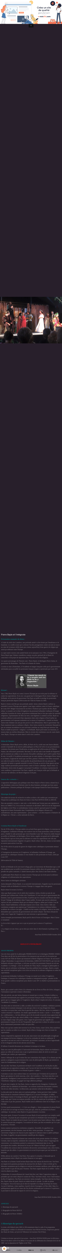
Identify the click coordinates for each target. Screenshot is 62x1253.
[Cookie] (4, 1248)
